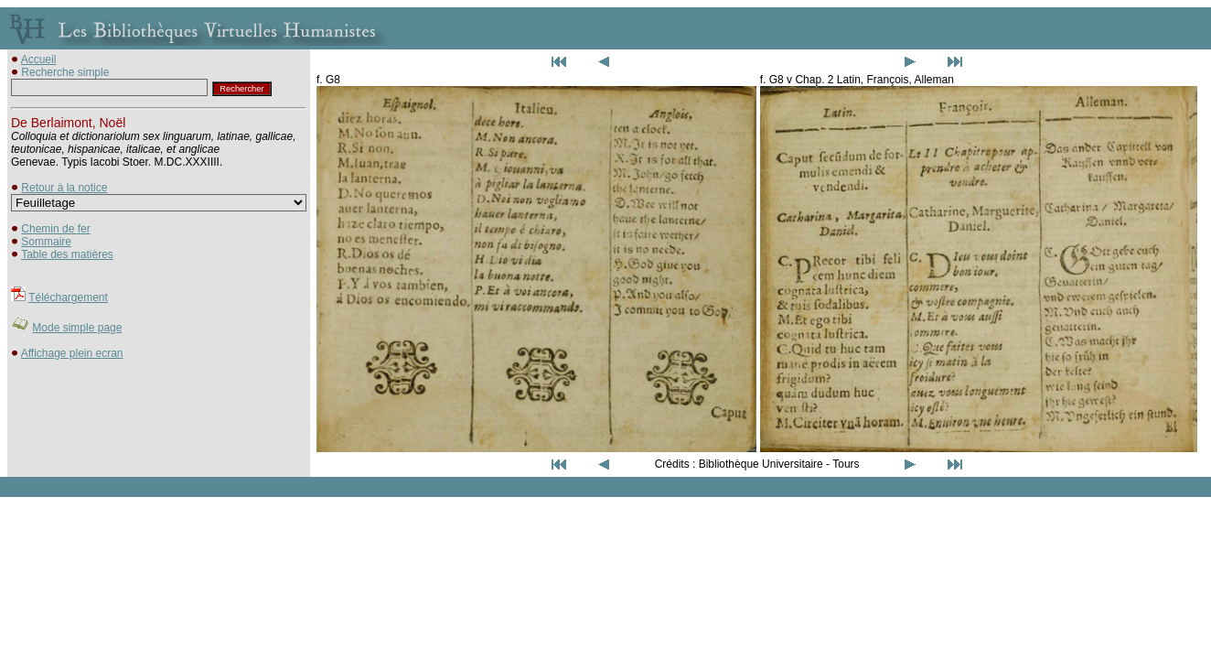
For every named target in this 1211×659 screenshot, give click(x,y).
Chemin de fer (55, 228)
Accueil (39, 59)
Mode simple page (77, 327)
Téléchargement (68, 297)
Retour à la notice (64, 187)
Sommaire (46, 241)
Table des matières (67, 254)
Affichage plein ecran (72, 353)
